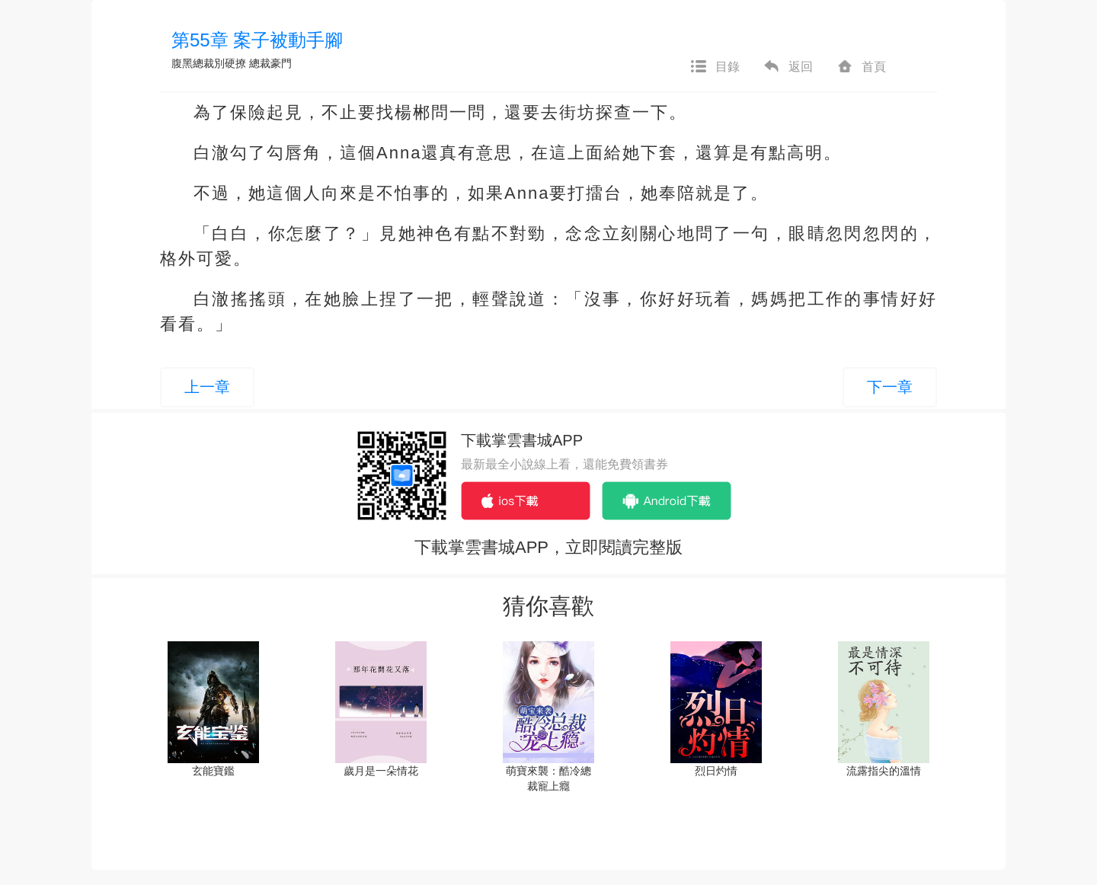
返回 (788, 67)
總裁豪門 (270, 63)
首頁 (861, 67)
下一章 (890, 387)
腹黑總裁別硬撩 (208, 63)
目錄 (714, 67)
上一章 (207, 387)
